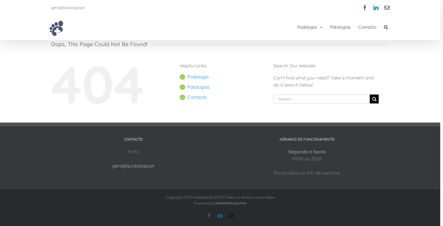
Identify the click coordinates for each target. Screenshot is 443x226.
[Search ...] (321, 99)
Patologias (198, 87)
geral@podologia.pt (68, 7)
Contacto (197, 97)
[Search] (386, 27)
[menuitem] (313, 27)
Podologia (198, 77)
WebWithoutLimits (231, 203)
